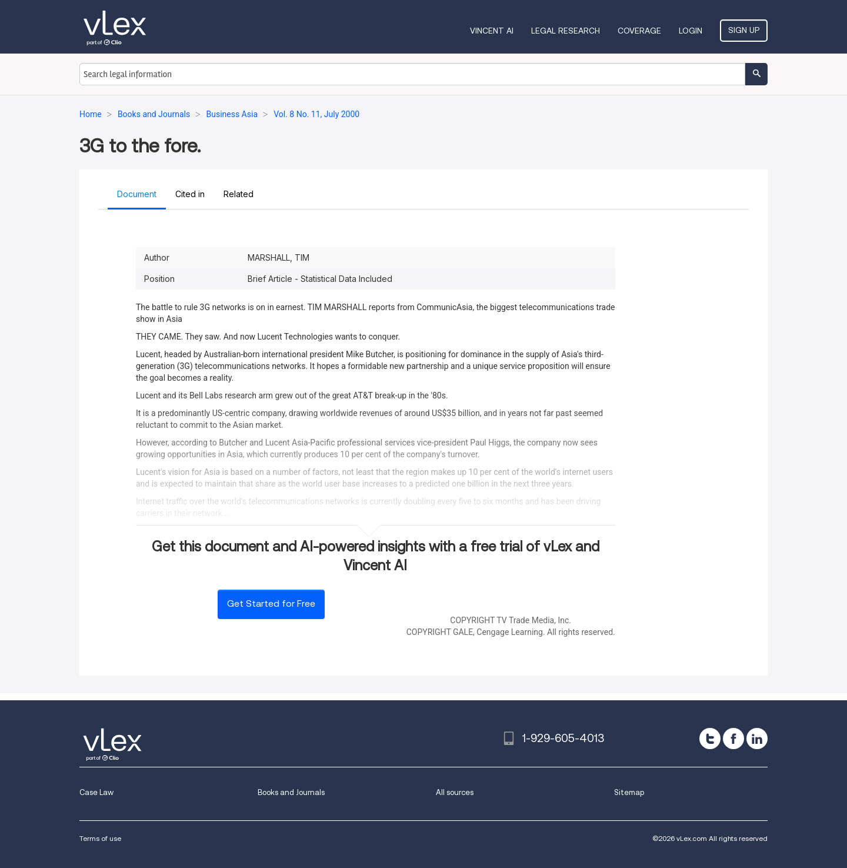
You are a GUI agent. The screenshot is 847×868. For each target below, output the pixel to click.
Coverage (639, 30)
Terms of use (100, 838)
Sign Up (743, 30)
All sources (454, 792)
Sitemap (629, 792)
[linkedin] (757, 738)
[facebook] (733, 738)
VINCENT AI (491, 30)
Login (690, 30)
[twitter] (710, 738)
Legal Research (565, 30)
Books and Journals (291, 792)
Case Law (96, 792)
